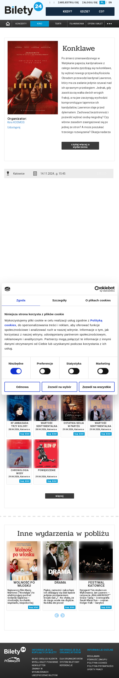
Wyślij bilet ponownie (45, 662)
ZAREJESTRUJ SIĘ (68, 2)
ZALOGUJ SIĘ (90, 2)
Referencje (66, 665)
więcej (59, 495)
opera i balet (95, 23)
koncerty (21, 23)
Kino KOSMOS (16, 122)
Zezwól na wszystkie (96, 386)
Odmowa (22, 386)
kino (39, 23)
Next (62, 615)
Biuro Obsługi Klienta (44, 659)
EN (110, 2)
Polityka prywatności (100, 666)
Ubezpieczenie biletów (45, 675)
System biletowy (69, 662)
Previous (57, 615)
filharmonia (77, 23)
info (101, 173)
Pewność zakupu (97, 659)
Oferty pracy (95, 669)
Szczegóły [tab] (59, 300)
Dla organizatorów (71, 659)
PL (102, 2)
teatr (58, 23)
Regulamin (93, 656)
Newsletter (39, 665)
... (109, 23)
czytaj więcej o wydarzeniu (80, 145)
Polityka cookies (97, 663)
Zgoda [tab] (20, 300)
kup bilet (25, 434)
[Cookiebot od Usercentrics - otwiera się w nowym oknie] (97, 289)
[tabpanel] (23, 576)
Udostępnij (13, 127)
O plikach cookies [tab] (98, 300)
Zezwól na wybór (59, 386)
